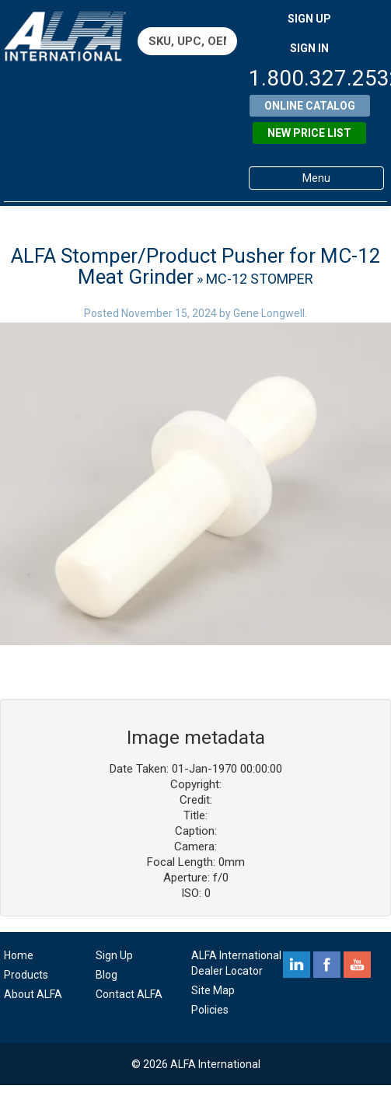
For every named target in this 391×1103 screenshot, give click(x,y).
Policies (210, 1010)
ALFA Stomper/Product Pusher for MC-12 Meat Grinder (196, 266)
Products (26, 975)
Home (18, 955)
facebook (326, 964)
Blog (106, 975)
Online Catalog (309, 105)
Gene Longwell (269, 313)
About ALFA (33, 994)
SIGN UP (309, 18)
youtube (357, 964)
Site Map (213, 990)
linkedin (296, 964)
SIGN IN (309, 48)
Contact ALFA (129, 994)
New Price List (309, 133)
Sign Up (114, 955)
